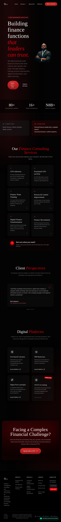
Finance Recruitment (30, 492)
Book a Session (51, 4)
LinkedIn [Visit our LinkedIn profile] (38, 516)
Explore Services (24, 85)
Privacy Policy (41, 485)
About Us (40, 480)
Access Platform (15, 371)
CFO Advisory (18, 484)
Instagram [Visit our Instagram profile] (54, 516)
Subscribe (53, 489)
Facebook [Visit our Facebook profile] (46, 516)
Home (16, 4)
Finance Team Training (18, 487)
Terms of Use (41, 488)
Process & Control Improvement (30, 482)
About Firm (32, 4)
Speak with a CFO (13, 85)
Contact (40, 483)
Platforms (39, 4)
